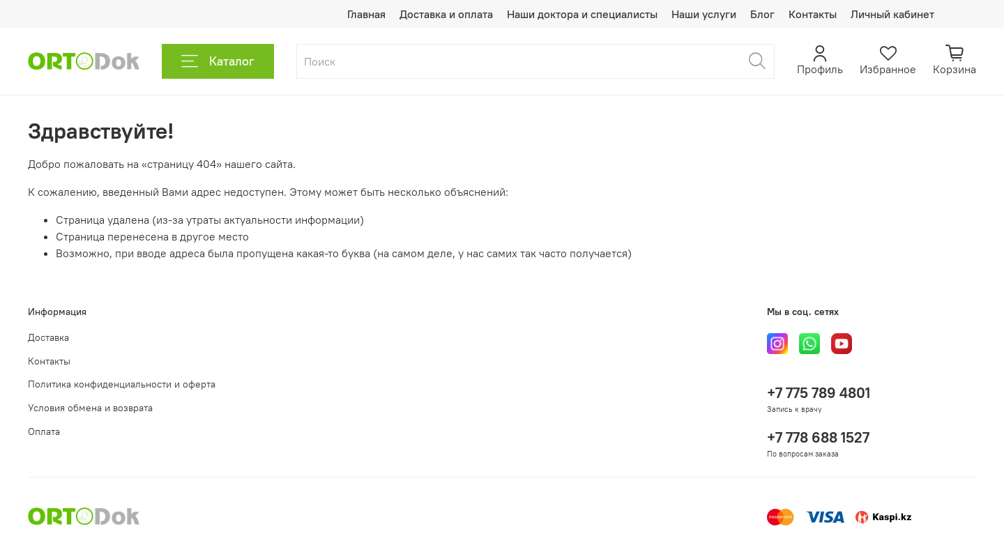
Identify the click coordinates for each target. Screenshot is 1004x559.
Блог (762, 14)
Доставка (48, 337)
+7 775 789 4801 (818, 392)
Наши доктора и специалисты (582, 14)
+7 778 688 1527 (818, 437)
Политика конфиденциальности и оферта (121, 384)
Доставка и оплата (446, 14)
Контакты (813, 14)
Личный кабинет (892, 14)
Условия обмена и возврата (90, 407)
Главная (366, 14)
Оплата (44, 431)
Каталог (217, 61)
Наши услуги (703, 14)
